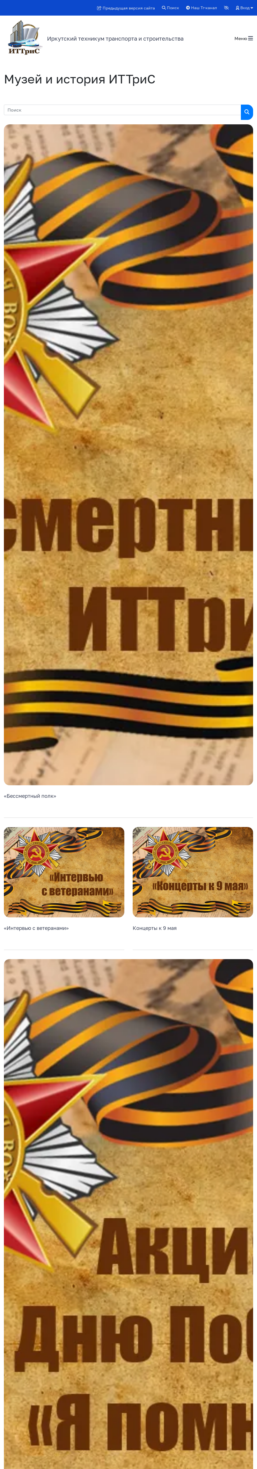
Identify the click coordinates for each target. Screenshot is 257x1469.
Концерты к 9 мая (155, 928)
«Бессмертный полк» (30, 796)
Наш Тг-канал (201, 7)
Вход (244, 7)
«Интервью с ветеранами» (36, 928)
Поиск (170, 7)
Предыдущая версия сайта (126, 8)
